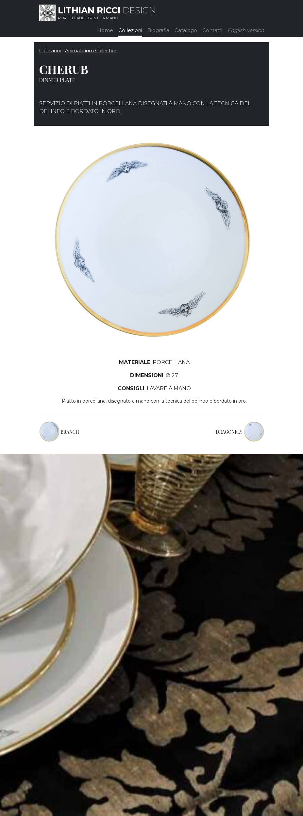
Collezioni (130, 30)
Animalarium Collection (91, 51)
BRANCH (70, 432)
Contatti (212, 30)
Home (105, 30)
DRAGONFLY (229, 432)
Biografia (158, 30)
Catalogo (186, 30)
